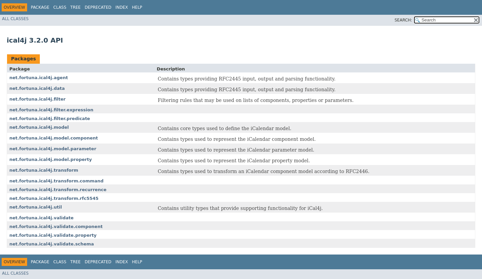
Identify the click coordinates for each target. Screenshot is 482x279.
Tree (75, 7)
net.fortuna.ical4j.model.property (50, 159)
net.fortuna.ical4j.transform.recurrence (57, 189)
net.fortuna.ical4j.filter (37, 99)
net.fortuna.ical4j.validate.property (53, 235)
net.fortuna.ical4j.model (39, 127)
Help (137, 7)
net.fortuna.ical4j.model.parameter (52, 148)
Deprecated (98, 7)
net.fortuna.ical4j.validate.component (56, 226)
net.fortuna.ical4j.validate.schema (51, 243)
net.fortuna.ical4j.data (37, 88)
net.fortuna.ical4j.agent (38, 77)
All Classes (15, 18)
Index (121, 7)
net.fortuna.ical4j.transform (43, 170)
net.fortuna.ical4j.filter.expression (51, 109)
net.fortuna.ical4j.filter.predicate (49, 118)
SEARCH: (403, 20)
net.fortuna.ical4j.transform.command (56, 180)
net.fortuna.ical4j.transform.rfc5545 (53, 198)
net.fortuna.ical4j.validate (41, 217)
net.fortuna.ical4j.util (35, 207)
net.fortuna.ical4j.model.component (53, 138)
